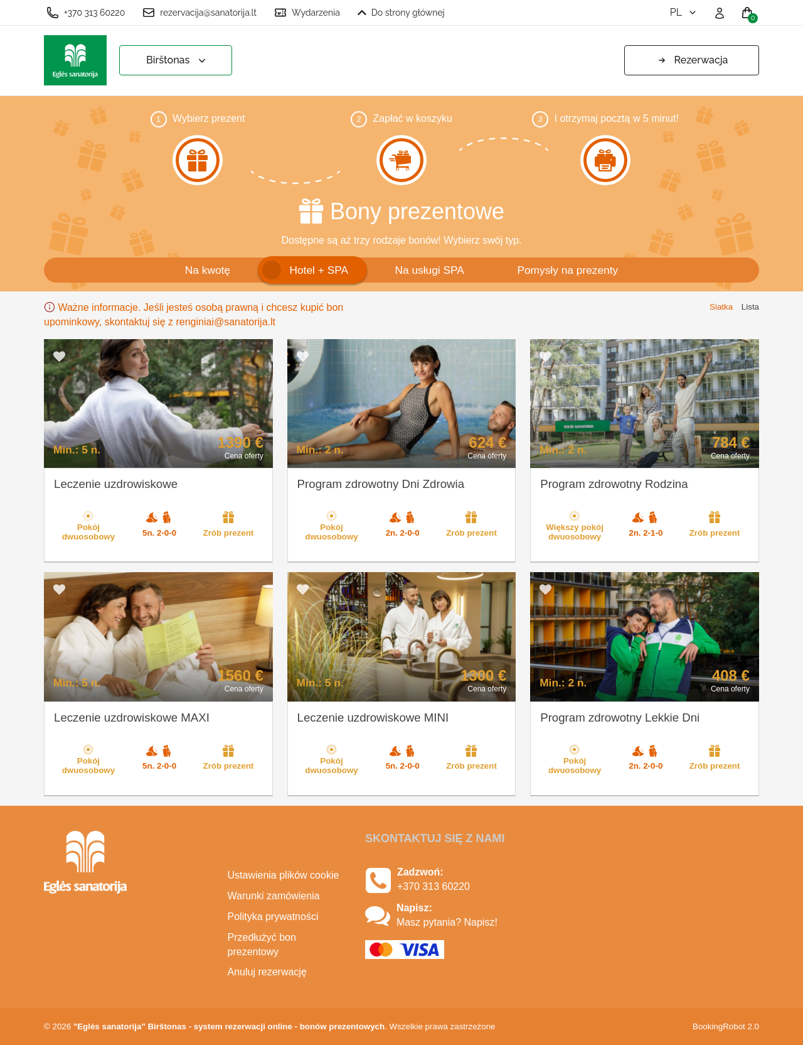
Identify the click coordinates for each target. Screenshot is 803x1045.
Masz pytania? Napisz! (446, 922)
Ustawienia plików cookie (283, 875)
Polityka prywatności (273, 916)
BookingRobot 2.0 (726, 1026)
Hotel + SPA (318, 270)
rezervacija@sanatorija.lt (199, 12)
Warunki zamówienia (274, 896)
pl (684, 12)
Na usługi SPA (429, 270)
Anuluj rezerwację (267, 971)
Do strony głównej (401, 12)
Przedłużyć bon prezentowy (262, 944)
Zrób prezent (228, 524)
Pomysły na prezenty (567, 270)
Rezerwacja (692, 60)
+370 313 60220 (85, 12)
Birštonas (177, 60)
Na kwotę (207, 270)
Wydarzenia (307, 12)
